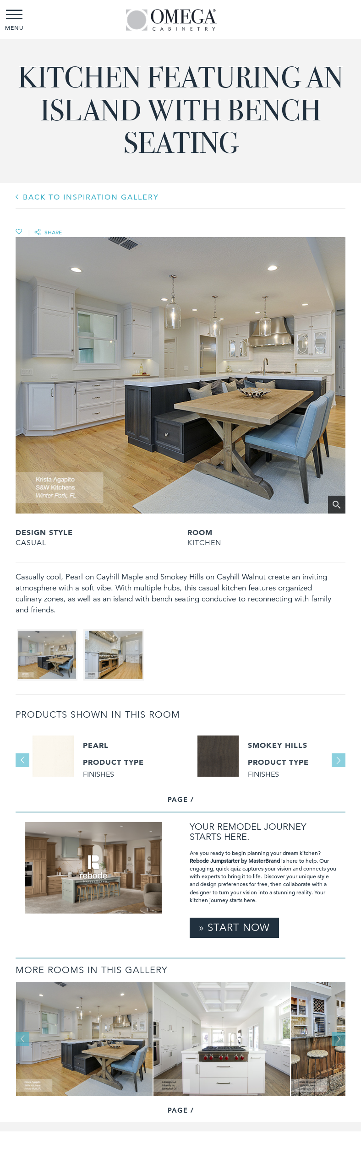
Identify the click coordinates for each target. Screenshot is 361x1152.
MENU (14, 20)
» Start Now (234, 927)
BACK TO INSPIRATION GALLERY (91, 197)
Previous (22, 760)
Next (338, 760)
